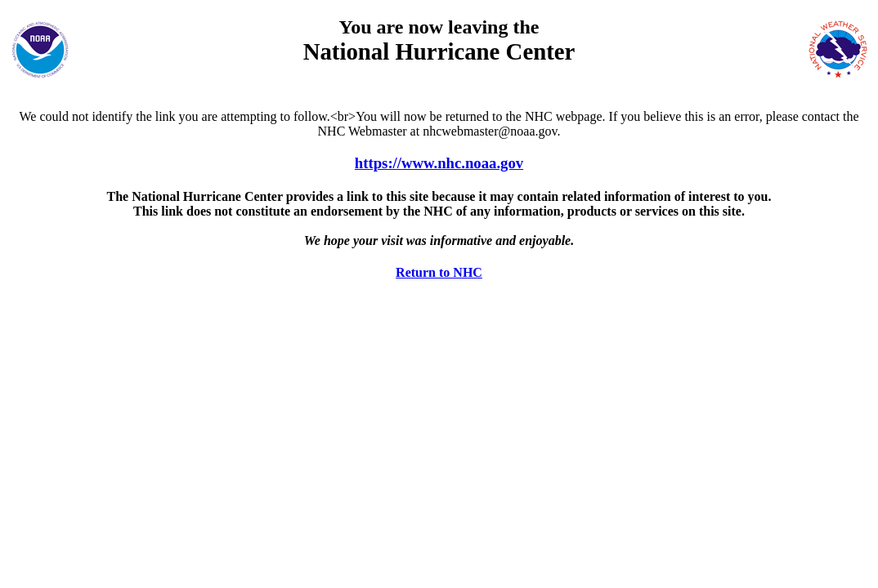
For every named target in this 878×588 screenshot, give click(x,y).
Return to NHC (439, 272)
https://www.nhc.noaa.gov (439, 163)
